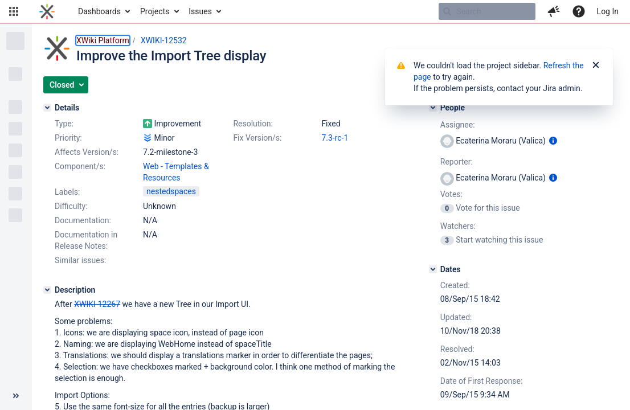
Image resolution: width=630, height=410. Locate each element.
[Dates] (433, 269)
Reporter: (456, 161)
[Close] (596, 65)
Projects (154, 11)
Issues (200, 11)
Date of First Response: (481, 381)
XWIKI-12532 (164, 40)
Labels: (67, 191)
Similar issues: (80, 260)
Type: (64, 123)
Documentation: (83, 220)
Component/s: (80, 166)
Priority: (68, 137)
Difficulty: (71, 206)
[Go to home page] (47, 11)
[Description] (47, 290)
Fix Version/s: (257, 137)
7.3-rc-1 (334, 137)
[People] (433, 108)
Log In (608, 11)
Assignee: (457, 124)
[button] (14, 11)
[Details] (47, 108)
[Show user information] (553, 140)
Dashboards (99, 11)
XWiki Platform (102, 40)
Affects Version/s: (86, 152)
